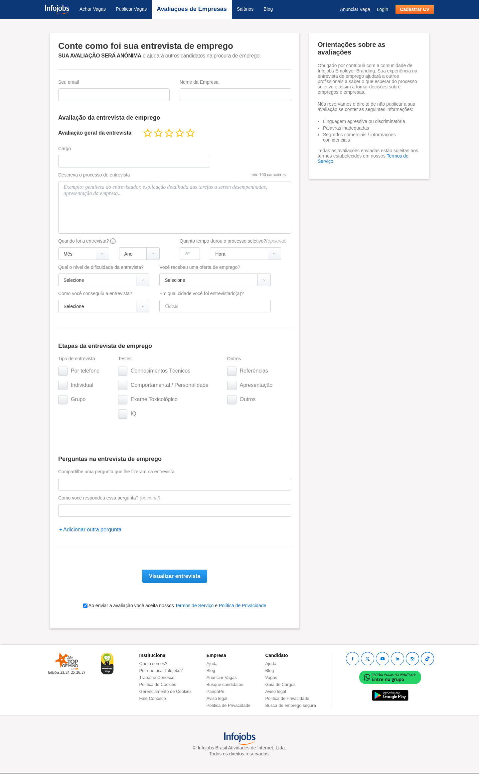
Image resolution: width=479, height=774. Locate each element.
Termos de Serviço (194, 605)
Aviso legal (217, 698)
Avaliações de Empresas (192, 9)
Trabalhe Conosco (157, 677)
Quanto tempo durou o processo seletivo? (233, 241)
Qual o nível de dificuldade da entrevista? (101, 267)
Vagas (271, 677)
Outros (234, 358)
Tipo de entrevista (76, 358)
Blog (268, 9)
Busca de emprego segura (290, 705)
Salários (245, 9)
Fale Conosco (152, 698)
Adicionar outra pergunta (92, 529)
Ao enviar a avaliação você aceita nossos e (174, 605)
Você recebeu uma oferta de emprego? (199, 267)
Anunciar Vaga (355, 9)
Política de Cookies (157, 684)
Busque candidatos (225, 684)
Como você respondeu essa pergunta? (109, 497)
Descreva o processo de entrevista (94, 174)
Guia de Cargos (280, 684)
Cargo (64, 148)
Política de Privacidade (242, 605)
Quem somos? (153, 663)
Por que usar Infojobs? (161, 670)
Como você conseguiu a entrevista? (95, 293)
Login (382, 9)
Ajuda (212, 663)
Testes (124, 358)
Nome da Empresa (199, 82)
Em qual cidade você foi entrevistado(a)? (201, 293)
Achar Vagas (93, 9)
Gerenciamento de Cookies (165, 691)
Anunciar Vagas (222, 677)
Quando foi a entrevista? (83, 241)
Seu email (68, 82)
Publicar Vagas (131, 9)
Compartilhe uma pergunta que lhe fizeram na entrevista (116, 471)
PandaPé (216, 691)
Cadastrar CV (414, 9)
